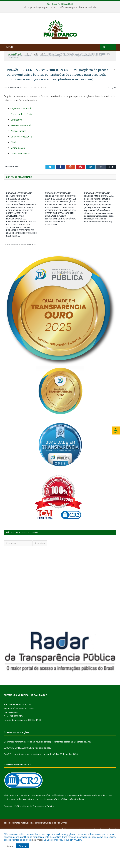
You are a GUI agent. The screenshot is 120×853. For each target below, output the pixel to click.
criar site (23, 815)
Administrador (15, 108)
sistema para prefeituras (42, 815)
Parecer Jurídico (18, 151)
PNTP (17, 826)
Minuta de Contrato (20, 173)
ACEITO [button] (22, 845)
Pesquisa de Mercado (21, 145)
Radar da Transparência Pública (38, 826)
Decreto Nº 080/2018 (21, 156)
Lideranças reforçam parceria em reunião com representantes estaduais (59, 7)
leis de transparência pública (54, 819)
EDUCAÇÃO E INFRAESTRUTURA (18, 768)
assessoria (76, 815)
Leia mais (37, 839)
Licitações (111, 108)
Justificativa (16, 139)
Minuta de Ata (17, 167)
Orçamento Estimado (21, 128)
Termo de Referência (21, 134)
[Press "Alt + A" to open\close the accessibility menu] (116, 430)
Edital (13, 162)
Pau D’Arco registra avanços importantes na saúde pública (31, 774)
